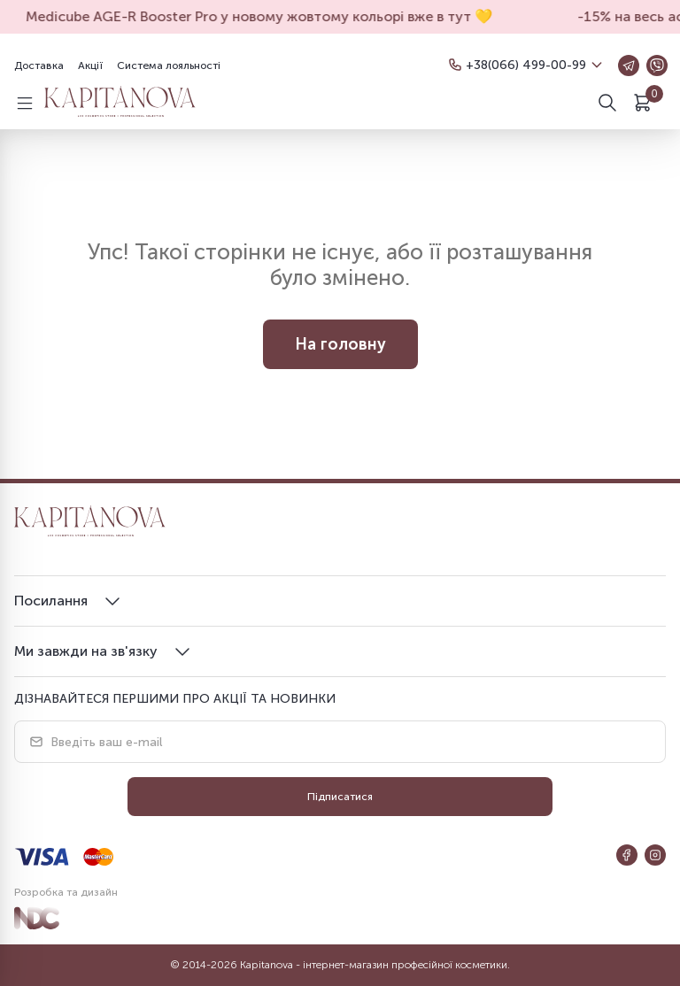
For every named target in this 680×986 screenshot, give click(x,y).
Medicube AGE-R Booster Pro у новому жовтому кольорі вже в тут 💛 (263, 16)
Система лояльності (168, 65)
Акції (90, 65)
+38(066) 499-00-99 (526, 65)
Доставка (39, 65)
